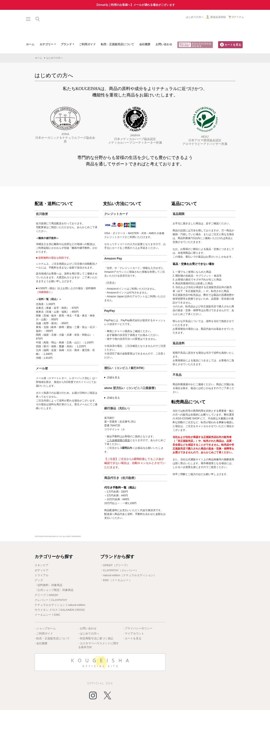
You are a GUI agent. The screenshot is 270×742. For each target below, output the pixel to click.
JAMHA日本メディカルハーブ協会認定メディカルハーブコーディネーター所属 (135, 157)
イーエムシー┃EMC (47, 646)
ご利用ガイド (87, 76)
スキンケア (41, 597)
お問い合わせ (164, 76)
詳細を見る (113, 409)
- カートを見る (132, 670)
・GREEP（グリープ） (114, 597)
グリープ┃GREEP (46, 627)
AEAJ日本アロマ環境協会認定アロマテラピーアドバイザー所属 (204, 158)
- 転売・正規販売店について (52, 670)
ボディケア (41, 602)
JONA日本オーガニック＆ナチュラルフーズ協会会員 (65, 157)
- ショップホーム (45, 660)
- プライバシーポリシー (138, 660)
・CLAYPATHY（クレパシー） (119, 602)
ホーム (30, 76)
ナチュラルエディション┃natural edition (60, 636)
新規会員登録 (218, 17)
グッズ (39, 612)
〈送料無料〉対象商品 (48, 617)
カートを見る (230, 77)
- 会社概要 (41, 675)
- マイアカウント (133, 665)
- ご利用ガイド (44, 665)
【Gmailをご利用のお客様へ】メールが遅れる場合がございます (135, 4)
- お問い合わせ (87, 660)
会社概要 (144, 76)
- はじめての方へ (88, 665)
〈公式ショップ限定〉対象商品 (54, 622)
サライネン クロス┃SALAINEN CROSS (60, 641)
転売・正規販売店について (117, 76)
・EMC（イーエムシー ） (116, 612)
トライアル (41, 607)
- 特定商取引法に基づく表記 (95, 670)
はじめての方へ (195, 17)
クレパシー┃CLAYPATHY (51, 632)
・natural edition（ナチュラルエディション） (128, 607)
